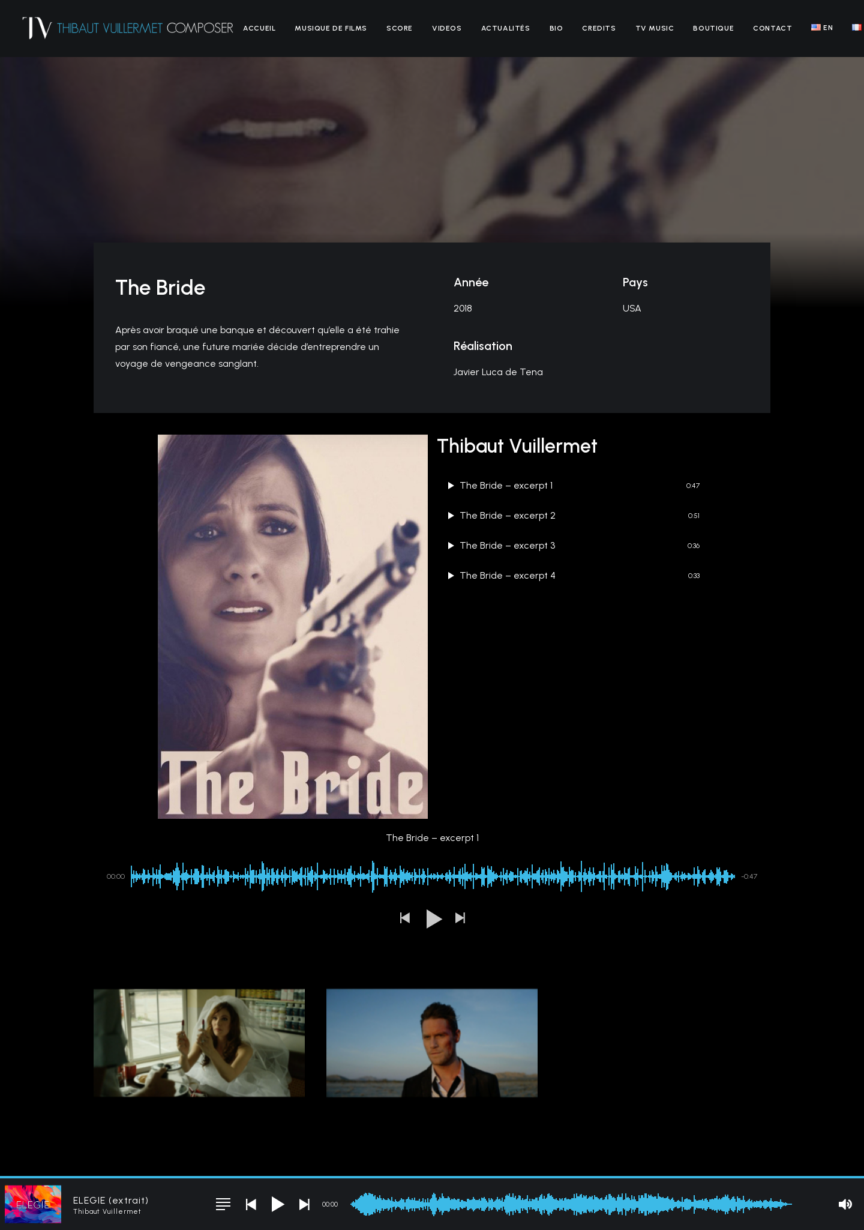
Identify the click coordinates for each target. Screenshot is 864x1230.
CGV (271, 1155)
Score (399, 28)
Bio (556, 28)
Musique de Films (331, 28)
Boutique (713, 28)
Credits (599, 28)
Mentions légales (227, 1155)
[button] (404, 809)
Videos (447, 28)
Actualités (505, 28)
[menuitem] (259, 28)
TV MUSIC (654, 28)
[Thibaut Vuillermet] (128, 28)
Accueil (259, 28)
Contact (772, 28)
